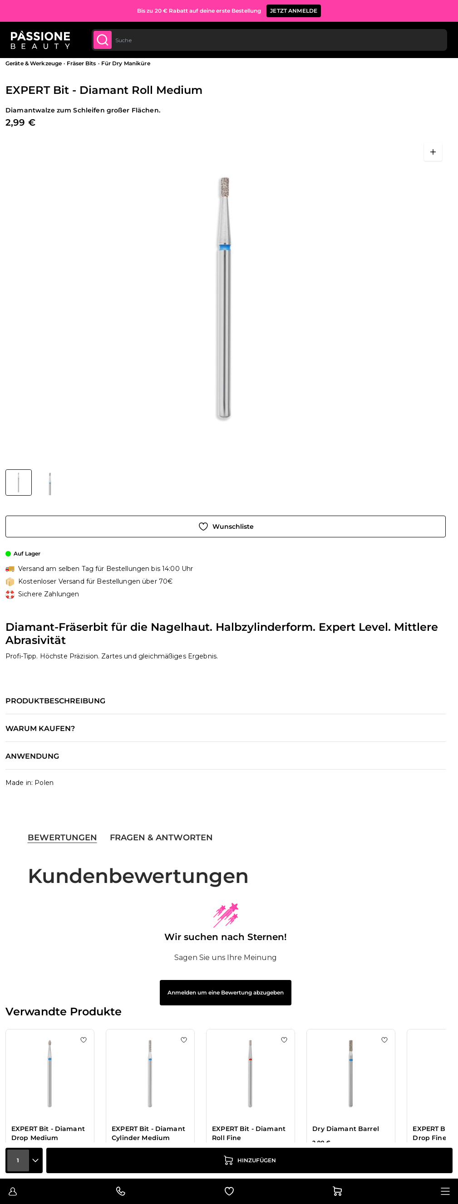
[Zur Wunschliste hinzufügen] (225, 526)
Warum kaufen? (40, 728)
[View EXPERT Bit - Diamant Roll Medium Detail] (50, 482)
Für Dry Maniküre (125, 63)
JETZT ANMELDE (293, 10)
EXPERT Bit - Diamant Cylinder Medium (148, 1133)
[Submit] (102, 40)
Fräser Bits (81, 63)
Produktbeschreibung (55, 701)
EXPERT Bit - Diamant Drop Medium (48, 1133)
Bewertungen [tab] (62, 838)
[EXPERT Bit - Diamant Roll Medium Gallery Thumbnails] (34, 482)
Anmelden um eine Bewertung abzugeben (225, 992)
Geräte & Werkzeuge (33, 63)
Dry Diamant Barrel (345, 1129)
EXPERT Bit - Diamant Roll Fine (249, 1133)
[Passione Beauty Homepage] (40, 40)
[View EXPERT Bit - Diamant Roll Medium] (18, 482)
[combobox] (269, 40)
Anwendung (32, 756)
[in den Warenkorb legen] (249, 1160)
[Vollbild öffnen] (433, 152)
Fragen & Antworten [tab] (161, 838)
